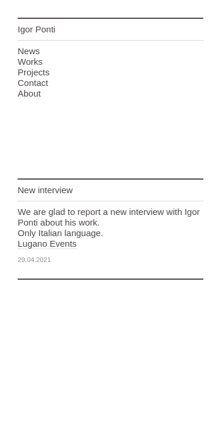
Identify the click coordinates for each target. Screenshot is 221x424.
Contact (33, 83)
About (29, 93)
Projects (34, 72)
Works (30, 62)
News (29, 51)
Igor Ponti (36, 29)
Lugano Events (47, 243)
